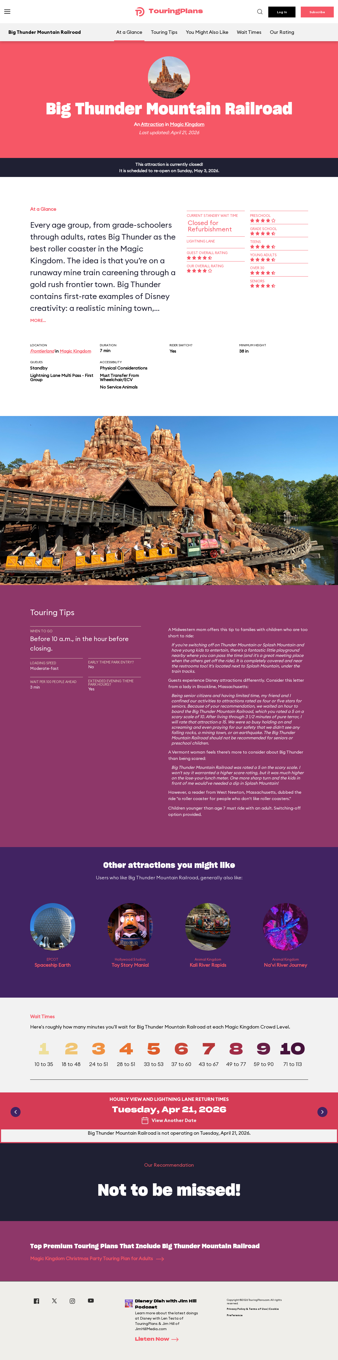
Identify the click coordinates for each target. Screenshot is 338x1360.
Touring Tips (164, 32)
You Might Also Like (207, 32)
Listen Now (158, 1339)
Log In (282, 12)
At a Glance (129, 32)
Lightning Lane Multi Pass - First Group (61, 377)
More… (38, 320)
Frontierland (42, 351)
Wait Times (249, 32)
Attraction (152, 124)
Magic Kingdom (187, 124)
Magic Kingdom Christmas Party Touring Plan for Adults (97, 1258)
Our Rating (282, 32)
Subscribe (317, 12)
